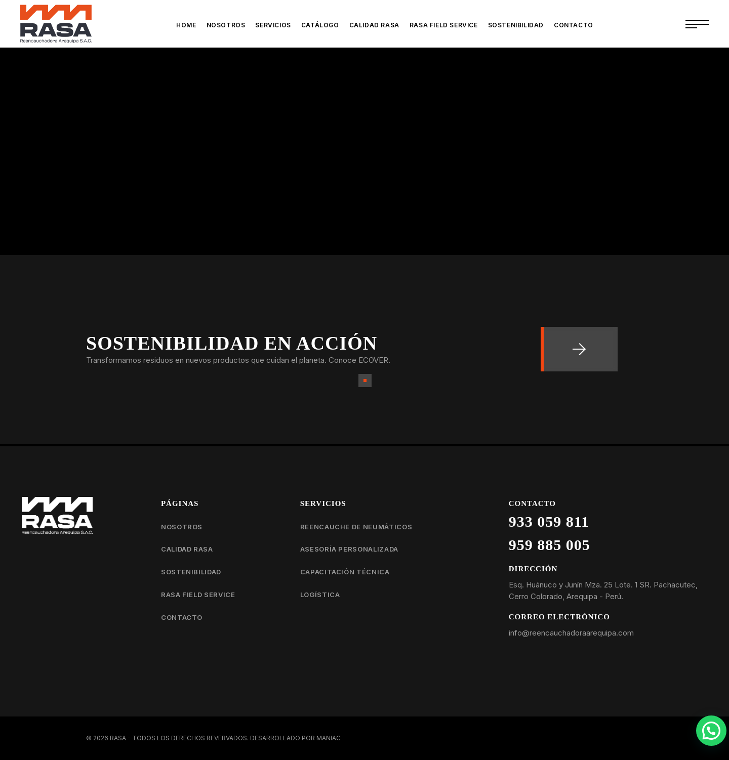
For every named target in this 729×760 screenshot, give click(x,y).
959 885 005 (549, 544)
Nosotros (181, 527)
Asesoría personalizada (349, 549)
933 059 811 (549, 521)
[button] (711, 730)
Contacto (181, 617)
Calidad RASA (187, 549)
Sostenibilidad (191, 572)
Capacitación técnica (345, 572)
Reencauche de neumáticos (356, 527)
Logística (320, 594)
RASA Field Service (198, 594)
